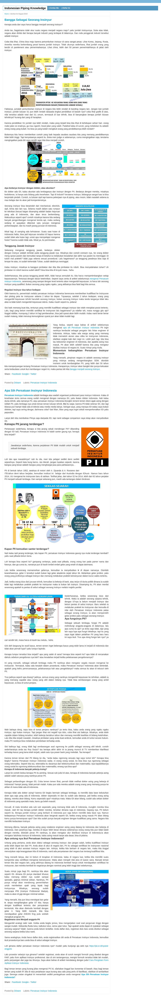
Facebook (16, 374)
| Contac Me (54, 8)
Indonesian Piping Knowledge (25, 8)
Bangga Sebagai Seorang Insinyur (28, 19)
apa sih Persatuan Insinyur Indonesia (81, 327)
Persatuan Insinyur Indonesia (43, 383)
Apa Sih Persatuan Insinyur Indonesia (31, 390)
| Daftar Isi (66, 8)
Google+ (25, 374)
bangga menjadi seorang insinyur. (85, 369)
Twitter (33, 374)
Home (7, 14)
